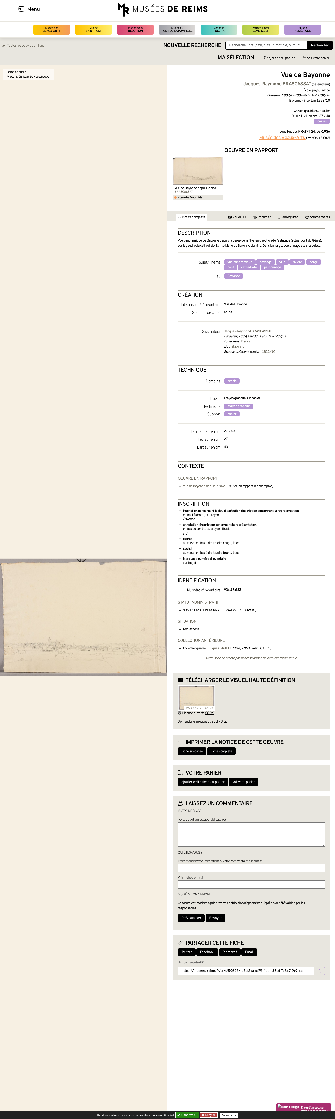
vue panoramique (239, 262)
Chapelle (218, 29)
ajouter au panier (279, 58)
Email (249, 952)
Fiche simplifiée (192, 751)
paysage (266, 262)
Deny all (210, 1115)
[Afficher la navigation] (21, 9)
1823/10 (268, 352)
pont (230, 267)
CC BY (209, 713)
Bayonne (233, 276)
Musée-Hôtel (260, 29)
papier (231, 414)
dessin (321, 121)
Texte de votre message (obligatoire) (202, 820)
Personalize (230, 1115)
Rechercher (320, 45)
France (245, 341)
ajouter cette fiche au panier (203, 782)
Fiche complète (221, 751)
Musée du (177, 29)
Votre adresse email (190, 878)
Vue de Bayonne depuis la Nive (196, 188)
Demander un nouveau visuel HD (200, 722)
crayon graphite (238, 406)
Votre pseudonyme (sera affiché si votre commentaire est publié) (220, 861)
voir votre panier (316, 58)
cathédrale (249, 267)
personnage (272, 267)
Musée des (51, 29)
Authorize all (187, 1115)
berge (314, 262)
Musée (93, 29)
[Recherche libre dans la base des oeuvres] (266, 45)
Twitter (186, 952)
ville (282, 262)
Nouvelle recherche (192, 45)
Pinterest (230, 952)
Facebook (207, 952)
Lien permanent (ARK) (191, 963)
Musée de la (135, 29)
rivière (297, 262)
